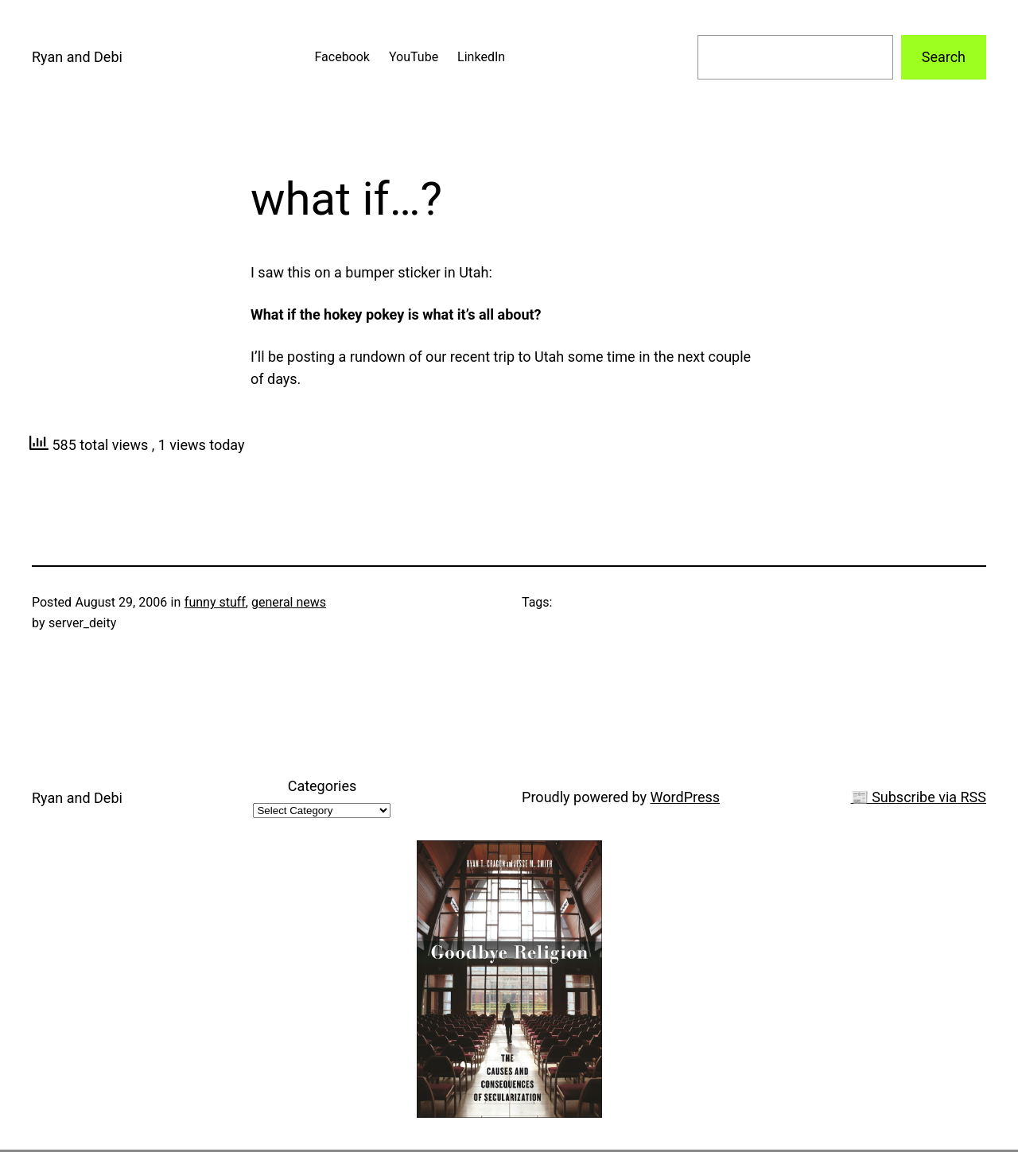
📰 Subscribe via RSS (918, 797)
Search (944, 56)
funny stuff (215, 602)
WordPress (685, 797)
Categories (322, 786)
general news (288, 602)
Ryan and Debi (77, 56)
